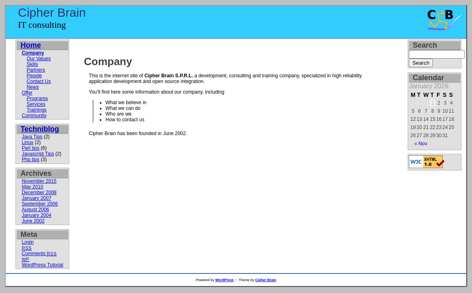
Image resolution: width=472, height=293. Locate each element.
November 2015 (39, 181)
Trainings (36, 110)
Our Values (38, 58)
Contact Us (38, 81)
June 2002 (33, 221)
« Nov (420, 143)
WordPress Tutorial (42, 265)
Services (35, 104)
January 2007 (36, 198)
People (34, 76)
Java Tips (32, 137)
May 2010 (32, 187)
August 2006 (35, 209)
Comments (39, 253)
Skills (32, 64)
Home (30, 45)
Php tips (30, 159)
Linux (27, 142)
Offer (27, 93)
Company (108, 61)
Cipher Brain (52, 12)
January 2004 (36, 215)
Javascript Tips (38, 154)
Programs (37, 98)
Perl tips (30, 148)
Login (27, 242)
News (32, 87)
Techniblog (39, 129)
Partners (35, 70)
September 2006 (40, 204)
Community (34, 115)
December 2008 (39, 192)
